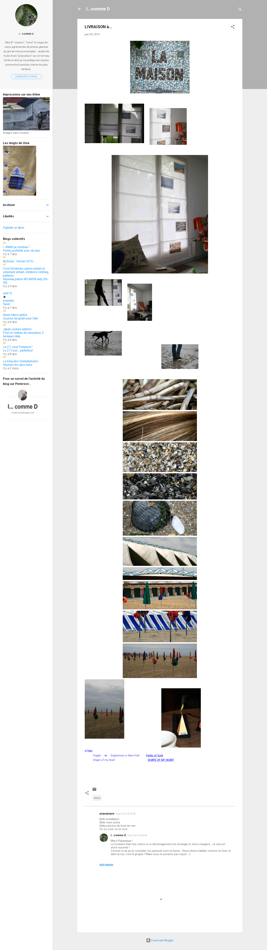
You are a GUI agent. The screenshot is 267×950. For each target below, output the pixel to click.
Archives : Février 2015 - (19, 261)
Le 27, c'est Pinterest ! (17, 347)
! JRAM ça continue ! (16, 247)
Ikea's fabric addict (15, 315)
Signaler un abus (13, 227)
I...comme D (98, 8)
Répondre (106, 865)
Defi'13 (7, 293)
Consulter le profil (26, 76)
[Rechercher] (240, 10)
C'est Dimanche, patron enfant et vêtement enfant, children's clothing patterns (25, 272)
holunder (8, 300)
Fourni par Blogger (160, 940)
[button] (232, 27)
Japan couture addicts (17, 329)
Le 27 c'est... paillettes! (18, 350)
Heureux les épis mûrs (17, 365)
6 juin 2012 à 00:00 (137, 835)
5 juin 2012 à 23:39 (125, 813)
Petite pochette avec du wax (21, 250)
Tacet (6, 304)
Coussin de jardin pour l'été (20, 318)
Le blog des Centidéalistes (20, 361)
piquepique (107, 813)
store (97, 798)
